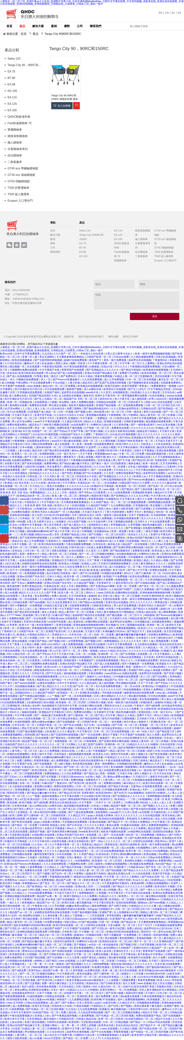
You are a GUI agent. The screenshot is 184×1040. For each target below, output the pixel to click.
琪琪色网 (30, 734)
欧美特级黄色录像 (17, 999)
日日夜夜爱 (99, 492)
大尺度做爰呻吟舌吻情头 (116, 883)
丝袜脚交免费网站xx (160, 634)
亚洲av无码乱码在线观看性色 (87, 760)
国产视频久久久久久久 (156, 805)
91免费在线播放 (21, 511)
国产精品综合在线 (73, 789)
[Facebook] (4, 500)
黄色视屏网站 (127, 938)
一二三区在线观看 (94, 915)
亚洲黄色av (11, 880)
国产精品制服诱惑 (61, 689)
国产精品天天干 (136, 631)
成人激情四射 (140, 398)
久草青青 (12, 624)
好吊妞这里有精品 (109, 976)
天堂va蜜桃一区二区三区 (94, 618)
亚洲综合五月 (121, 951)
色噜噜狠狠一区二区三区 (129, 579)
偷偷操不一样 (86, 540)
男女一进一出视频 (45, 427)
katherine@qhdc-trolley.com (28, 298)
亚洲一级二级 (110, 970)
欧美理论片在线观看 (115, 389)
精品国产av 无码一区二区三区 (81, 398)
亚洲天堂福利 (113, 385)
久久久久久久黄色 (94, 825)
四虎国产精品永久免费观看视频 (25, 850)
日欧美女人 (147, 444)
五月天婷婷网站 (169, 463)
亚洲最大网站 (50, 1025)
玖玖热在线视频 (157, 695)
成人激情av (94, 599)
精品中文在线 (163, 1018)
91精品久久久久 (108, 896)
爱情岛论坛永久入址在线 (118, 705)
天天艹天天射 (146, 683)
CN (167, 12)
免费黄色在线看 (38, 405)
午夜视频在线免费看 (146, 660)
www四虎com (113, 673)
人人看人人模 (129, 976)
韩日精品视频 (30, 918)
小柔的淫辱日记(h (123, 582)
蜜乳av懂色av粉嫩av (44, 721)
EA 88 (11, 84)
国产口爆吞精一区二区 (149, 573)
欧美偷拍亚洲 (79, 850)
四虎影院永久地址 (98, 524)
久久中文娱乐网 (97, 521)
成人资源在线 (76, 621)
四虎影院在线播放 (163, 831)
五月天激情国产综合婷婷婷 (91, 628)
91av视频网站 (136, 792)
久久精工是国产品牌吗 (91, 744)
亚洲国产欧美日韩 (56, 631)
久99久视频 (34, 889)
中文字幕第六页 (50, 502)
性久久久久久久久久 (149, 434)
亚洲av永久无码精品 (21, 737)
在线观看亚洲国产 (22, 699)
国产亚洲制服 (133, 528)
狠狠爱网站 (69, 540)
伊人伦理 (37, 515)
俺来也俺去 (135, 463)
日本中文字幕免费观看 (27, 353)
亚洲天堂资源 (172, 505)
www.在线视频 (67, 960)
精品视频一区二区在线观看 (25, 366)
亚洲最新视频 (47, 453)
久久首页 (106, 392)
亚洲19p (16, 431)
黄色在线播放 (20, 641)
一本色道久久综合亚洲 (91, 353)
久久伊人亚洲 (130, 812)
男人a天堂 (55, 650)
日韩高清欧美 (64, 838)
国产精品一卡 (59, 679)
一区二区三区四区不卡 (23, 873)
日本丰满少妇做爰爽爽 (168, 963)
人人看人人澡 (83, 750)
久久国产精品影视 (87, 960)
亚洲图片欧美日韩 (107, 450)
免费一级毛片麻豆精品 (55, 983)
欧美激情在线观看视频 (156, 369)
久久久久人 (79, 757)
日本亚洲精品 (12, 728)
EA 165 (12, 110)
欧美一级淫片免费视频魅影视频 (153, 353)
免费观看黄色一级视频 (164, 385)
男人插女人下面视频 (58, 528)
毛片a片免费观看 (17, 411)
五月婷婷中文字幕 (104, 712)
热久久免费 (172, 550)
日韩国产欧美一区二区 (99, 356)
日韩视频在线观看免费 (32, 570)
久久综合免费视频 (71, 773)
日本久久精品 (86, 376)
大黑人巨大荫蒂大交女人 (119, 353)
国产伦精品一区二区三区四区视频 (45, 1009)
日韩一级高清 (134, 411)
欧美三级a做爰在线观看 (126, 996)
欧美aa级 (5, 460)
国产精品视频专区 (54, 469)
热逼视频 (28, 615)
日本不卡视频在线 (139, 515)
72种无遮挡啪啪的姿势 (114, 479)
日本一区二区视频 (86, 653)
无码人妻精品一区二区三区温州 (85, 857)
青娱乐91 (17, 540)
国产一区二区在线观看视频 (76, 695)
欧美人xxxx (164, 980)
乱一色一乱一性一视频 (13, 867)
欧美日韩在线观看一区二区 (158, 783)
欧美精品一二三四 (125, 799)
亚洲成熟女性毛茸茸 (143, 437)
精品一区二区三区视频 (128, 595)
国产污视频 (43, 873)
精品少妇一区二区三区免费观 (59, 385)
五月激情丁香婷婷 (32, 666)
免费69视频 (77, 779)
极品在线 (15, 986)
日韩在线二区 (35, 476)
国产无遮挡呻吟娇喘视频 (48, 360)
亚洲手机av (35, 970)
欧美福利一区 (15, 573)
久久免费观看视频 (29, 776)
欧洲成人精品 (142, 560)
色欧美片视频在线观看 (82, 405)
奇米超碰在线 (111, 944)
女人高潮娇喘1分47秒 (126, 912)
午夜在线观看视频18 (16, 847)
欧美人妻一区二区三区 (65, 495)
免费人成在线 (59, 595)
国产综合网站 (160, 676)
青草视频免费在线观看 (135, 395)
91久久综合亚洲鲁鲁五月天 (75, 566)
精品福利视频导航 (156, 453)
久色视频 (5, 763)
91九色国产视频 (77, 521)
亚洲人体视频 (86, 457)
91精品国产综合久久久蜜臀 (75, 434)
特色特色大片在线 (87, 476)
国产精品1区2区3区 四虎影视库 (150, 460)
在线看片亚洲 (12, 463)
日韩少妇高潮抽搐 (166, 356)
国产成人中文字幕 (60, 531)
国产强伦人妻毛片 (24, 808)
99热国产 (62, 999)
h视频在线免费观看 (28, 379)
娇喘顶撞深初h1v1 (167, 557)
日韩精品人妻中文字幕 (94, 670)
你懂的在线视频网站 (81, 657)
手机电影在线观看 (112, 692)
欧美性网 (96, 999)
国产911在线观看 (92, 473)
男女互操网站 (47, 356)
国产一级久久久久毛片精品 (72, 847)
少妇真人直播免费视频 (99, 547)
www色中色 (92, 392)
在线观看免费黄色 (171, 382)
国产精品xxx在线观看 (91, 602)
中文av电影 (59, 382)
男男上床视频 (89, 1025)
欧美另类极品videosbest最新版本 (158, 970)
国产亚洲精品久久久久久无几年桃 (130, 495)
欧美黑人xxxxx (15, 718)
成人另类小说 (105, 595)
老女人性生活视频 (165, 818)
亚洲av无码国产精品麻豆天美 (101, 373)
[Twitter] (4, 529)
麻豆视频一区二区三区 (25, 934)
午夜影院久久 (32, 502)
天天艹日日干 (145, 925)
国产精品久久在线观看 (146, 608)
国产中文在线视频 (101, 1031)
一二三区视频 (8, 450)
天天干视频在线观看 (160, 476)
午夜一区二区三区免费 (132, 453)
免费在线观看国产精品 (129, 473)
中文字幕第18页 (66, 973)
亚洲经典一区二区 (108, 653)
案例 (52, 239)
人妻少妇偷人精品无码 (80, 382)
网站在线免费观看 (43, 444)
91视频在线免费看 (111, 573)
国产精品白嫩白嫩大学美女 (74, 463)
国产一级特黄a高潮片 (143, 424)
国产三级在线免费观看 (81, 812)
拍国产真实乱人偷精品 (94, 957)
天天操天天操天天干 (167, 440)
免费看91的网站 (83, 712)
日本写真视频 (62, 498)
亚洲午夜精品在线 (32, 586)
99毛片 (57, 644)
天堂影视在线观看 (20, 834)
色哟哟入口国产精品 (46, 960)
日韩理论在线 (122, 418)
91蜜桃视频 (43, 560)
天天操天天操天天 (22, 415)
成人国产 (55, 1002)
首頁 (52, 230)
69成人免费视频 (103, 518)
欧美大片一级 (27, 624)
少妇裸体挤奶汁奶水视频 (40, 702)
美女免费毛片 (55, 466)
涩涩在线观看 (163, 376)
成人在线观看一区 (65, 444)
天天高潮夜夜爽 (78, 647)
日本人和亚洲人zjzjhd (54, 799)
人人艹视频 (93, 557)
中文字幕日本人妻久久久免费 (167, 495)
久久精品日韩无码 (72, 421)
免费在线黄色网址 (17, 424)
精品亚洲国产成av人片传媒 (163, 828)
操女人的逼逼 (50, 612)
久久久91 (99, 466)
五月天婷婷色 (25, 670)
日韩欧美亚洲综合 (101, 605)
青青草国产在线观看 (73, 369)
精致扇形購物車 (18, 136)
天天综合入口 (37, 486)
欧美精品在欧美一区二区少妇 (33, 495)
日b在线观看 (42, 737)
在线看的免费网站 (22, 460)
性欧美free (161, 841)
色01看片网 (177, 618)
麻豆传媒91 (50, 1018)
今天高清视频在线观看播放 (160, 579)
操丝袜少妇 (54, 482)
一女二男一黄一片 (37, 963)
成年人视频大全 (139, 754)
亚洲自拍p (148, 686)
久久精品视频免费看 (142, 356)
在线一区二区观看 (104, 634)
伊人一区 (46, 379)
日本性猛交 (60, 754)
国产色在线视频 (159, 754)
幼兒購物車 (15, 155)
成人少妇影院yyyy (155, 880)
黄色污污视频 (17, 531)
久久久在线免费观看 (50, 457)
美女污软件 (119, 570)
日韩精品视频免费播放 (68, 938)
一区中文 (9, 899)
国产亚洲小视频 (94, 431)
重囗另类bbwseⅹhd (18, 860)
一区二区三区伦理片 (115, 534)
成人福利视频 (107, 683)
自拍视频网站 (83, 860)
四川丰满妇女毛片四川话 (29, 389)
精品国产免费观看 (81, 528)
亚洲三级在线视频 (34, 1022)
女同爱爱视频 (76, 641)
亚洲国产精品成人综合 (74, 534)
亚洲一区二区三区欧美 (111, 1018)
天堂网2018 (163, 718)
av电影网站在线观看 (140, 831)
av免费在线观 (93, 970)
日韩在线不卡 (136, 402)
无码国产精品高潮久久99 (43, 395)
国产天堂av (19, 582)
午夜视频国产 (87, 660)
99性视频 (54, 931)
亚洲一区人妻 (30, 356)
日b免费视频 (148, 834)
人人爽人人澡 (161, 540)
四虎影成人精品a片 (93, 844)
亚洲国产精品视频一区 (109, 405)
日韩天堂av (156, 544)
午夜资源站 (126, 450)
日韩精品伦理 (149, 408)
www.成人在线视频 (167, 692)
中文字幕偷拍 (162, 653)
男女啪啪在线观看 (35, 1031)
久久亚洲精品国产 (32, 589)
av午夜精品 (105, 676)
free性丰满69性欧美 (153, 595)
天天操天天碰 (125, 773)
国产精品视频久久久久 (79, 963)
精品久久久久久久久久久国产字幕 (38, 592)
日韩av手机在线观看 (159, 1022)
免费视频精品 (38, 492)
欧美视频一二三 (10, 534)
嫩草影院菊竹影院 (44, 854)
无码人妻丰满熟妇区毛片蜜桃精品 (115, 612)
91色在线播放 (157, 395)
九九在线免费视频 (92, 379)
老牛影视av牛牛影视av (151, 954)
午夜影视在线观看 (52, 366)
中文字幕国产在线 (49, 369)
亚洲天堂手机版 (43, 415)
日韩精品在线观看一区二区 (111, 402)
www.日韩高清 (106, 592)
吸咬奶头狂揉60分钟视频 (88, 876)
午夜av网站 (22, 382)
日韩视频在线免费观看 (130, 763)
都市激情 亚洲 (93, 889)
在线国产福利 (52, 392)
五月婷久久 (141, 521)
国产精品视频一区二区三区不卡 (125, 615)
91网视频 (87, 531)
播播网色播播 (35, 582)
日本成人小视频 (100, 805)
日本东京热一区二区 (80, 634)
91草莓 (110, 608)
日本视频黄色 (136, 557)
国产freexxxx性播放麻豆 (66, 379)
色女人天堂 (67, 586)
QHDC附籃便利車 (19, 116)
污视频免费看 (128, 980)
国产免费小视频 (64, 728)
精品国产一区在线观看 (135, 544)
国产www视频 (37, 602)
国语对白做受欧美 (130, 844)
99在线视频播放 (132, 689)
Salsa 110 (14, 58)
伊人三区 (145, 676)
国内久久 (91, 592)
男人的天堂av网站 (10, 408)
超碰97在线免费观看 (76, 360)
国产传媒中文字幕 (163, 770)
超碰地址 (79, 934)
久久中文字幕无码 (134, 728)
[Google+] (4, 510)
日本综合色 (99, 544)
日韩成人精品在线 (146, 612)
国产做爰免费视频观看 (13, 996)
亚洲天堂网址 (108, 989)
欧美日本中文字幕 (14, 1018)
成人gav (21, 889)
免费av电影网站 (13, 957)
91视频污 (166, 650)
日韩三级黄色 (141, 760)
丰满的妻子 (120, 867)
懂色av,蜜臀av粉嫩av (84, 450)
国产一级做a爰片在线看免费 (50, 715)
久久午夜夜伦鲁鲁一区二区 (102, 363)
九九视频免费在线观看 (13, 818)
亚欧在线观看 (154, 631)
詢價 (76, 105)
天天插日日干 (141, 776)
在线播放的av (102, 531)
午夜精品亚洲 (52, 586)
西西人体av (62, 363)
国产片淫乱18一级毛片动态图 (21, 928)
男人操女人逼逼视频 (172, 699)
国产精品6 (127, 489)
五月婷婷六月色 (119, 618)
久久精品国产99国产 (97, 505)
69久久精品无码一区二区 (21, 653)
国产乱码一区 (156, 486)
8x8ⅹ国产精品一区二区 (169, 863)
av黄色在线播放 (46, 683)
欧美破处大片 (164, 663)
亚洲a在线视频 (98, 821)
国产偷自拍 (42, 734)
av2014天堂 (174, 473)
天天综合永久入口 (123, 469)
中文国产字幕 (76, 431)
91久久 (144, 918)
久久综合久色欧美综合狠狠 (120, 431)
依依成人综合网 (31, 705)
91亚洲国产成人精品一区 (42, 411)
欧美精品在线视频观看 (91, 385)
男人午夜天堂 (122, 398)
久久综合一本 (40, 844)
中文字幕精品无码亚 (159, 389)
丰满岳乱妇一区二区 (89, 482)
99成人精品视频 (111, 699)
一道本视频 (115, 721)
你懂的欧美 (146, 702)
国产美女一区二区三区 (152, 586)
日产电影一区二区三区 (25, 418)
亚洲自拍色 (144, 712)
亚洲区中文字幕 (71, 1028)
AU (173, 12)
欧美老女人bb (101, 754)
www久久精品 (107, 650)
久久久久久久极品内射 (165, 482)
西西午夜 (100, 457)
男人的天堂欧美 (53, 524)
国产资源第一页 (9, 437)
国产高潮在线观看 (62, 951)
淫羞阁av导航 (126, 457)
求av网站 (64, 402)
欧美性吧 (6, 925)
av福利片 (59, 980)
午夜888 (44, 825)
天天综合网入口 (167, 747)
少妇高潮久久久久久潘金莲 (145, 392)
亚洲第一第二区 (156, 624)
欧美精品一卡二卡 (68, 692)
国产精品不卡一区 (118, 821)
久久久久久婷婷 (171, 434)
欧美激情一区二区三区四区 (131, 486)
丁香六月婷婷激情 (114, 511)
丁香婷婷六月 (101, 434)
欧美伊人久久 (62, 505)
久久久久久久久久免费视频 (144, 650)
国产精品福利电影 (90, 718)
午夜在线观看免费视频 (79, 544)
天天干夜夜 (86, 453)
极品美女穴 (36, 424)
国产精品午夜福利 (131, 369)
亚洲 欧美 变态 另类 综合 (14, 492)
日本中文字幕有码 (67, 683)
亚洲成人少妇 (89, 563)
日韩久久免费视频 (144, 589)
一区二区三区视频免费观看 (131, 502)
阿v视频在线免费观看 (142, 863)
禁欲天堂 (27, 728)
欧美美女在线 (106, 1025)
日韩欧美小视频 (97, 702)
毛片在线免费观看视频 (35, 650)
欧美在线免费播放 (140, 576)
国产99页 (67, 473)
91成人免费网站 (135, 967)
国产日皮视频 (143, 508)
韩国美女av (43, 679)
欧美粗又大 (18, 557)
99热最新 (168, 566)
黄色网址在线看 (19, 405)
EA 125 (12, 103)
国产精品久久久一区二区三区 (83, 883)
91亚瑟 (16, 1028)
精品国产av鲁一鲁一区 (69, 880)
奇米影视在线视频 (82, 763)
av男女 (8, 808)
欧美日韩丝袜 (40, 770)
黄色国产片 (95, 360)
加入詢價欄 (64, 105)
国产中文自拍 (54, 673)
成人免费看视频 (60, 760)
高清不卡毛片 (47, 418)
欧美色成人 (158, 550)
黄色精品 (149, 511)
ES (179, 12)
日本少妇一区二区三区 (37, 550)
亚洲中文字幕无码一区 (108, 395)
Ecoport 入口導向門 (20, 200)
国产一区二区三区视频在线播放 (97, 553)
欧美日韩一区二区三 (68, 670)
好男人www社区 (158, 398)
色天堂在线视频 (173, 631)
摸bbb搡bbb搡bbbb (37, 531)
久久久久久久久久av (143, 427)
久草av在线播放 (115, 647)
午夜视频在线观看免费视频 (145, 366)
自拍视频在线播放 (25, 686)
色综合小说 (55, 508)
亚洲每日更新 (133, 647)
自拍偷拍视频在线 (126, 553)
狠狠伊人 (92, 676)
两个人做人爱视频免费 (156, 641)
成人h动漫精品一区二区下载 (125, 566)
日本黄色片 (142, 637)
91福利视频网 (23, 721)
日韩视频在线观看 (22, 854)
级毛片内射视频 (111, 718)
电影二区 (101, 776)
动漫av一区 (65, 947)
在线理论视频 (59, 841)
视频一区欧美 (78, 363)
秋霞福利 (178, 444)
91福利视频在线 (99, 918)
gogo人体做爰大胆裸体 (158, 670)
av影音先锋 (174, 973)
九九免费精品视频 (121, 505)
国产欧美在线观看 (22, 821)
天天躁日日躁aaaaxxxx (71, 776)
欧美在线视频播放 (22, 360)
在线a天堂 (107, 366)
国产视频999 (39, 789)
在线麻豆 (61, 521)
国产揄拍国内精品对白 (97, 408)
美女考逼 (24, 482)
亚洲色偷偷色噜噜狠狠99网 (155, 592)
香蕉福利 (171, 518)
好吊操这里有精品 (172, 705)
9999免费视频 (101, 963)
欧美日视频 (27, 534)
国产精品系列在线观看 (57, 450)
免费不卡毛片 (134, 511)
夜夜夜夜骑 (156, 737)
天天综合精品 (66, 986)
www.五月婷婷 (51, 889)
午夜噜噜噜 (115, 415)
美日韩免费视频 (94, 679)
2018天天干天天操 (10, 909)
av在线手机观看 (57, 621)
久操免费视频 (35, 867)
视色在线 (116, 963)
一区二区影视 (107, 960)
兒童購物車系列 (18, 149)
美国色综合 (92, 983)
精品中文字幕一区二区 (79, 954)
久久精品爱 (45, 599)
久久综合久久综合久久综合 (69, 415)
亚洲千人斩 (175, 841)
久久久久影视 (39, 482)
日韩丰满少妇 (77, 547)
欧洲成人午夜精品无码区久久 (33, 634)
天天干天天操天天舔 (63, 653)
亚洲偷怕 (73, 418)
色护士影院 (28, 986)
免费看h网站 (51, 463)
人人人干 (9, 938)
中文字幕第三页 (93, 489)
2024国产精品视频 (35, 957)
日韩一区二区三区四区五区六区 (163, 405)
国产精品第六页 (166, 731)
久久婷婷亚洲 (149, 708)
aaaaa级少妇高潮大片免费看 (36, 498)
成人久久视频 (117, 540)
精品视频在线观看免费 (159, 421)
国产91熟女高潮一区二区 (83, 770)
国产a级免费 (153, 705)
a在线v (90, 776)
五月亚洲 (149, 657)
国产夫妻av (69, 1002)
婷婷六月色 (153, 750)
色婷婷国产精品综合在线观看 (89, 615)
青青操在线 (161, 602)
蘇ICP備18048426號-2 (91, 336)
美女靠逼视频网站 (149, 699)
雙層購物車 (15, 129)
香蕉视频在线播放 (96, 415)
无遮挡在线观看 (111, 599)
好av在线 (74, 589)
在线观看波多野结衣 (38, 440)
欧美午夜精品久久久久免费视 (129, 828)
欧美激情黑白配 (118, 670)
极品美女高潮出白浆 (168, 447)
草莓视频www (30, 883)
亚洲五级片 (62, 460)
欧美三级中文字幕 (43, 728)
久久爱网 (103, 550)
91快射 (83, 705)
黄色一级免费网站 (105, 763)
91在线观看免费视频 (13, 702)
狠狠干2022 (97, 537)
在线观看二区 (145, 653)
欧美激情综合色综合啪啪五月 (80, 508)
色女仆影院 (123, 808)
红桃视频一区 (35, 954)
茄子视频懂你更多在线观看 (143, 382)
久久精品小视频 (107, 447)
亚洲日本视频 (98, 838)
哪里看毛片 (70, 457)
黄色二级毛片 (51, 376)
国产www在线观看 (25, 683)
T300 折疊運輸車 (18, 187)
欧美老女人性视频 (69, 563)
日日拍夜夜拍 (119, 463)
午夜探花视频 (82, 1005)
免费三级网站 (74, 408)
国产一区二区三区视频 (25, 637)
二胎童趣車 (15, 161)
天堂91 (147, 850)
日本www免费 (121, 356)
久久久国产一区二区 (65, 353)
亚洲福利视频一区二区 (149, 938)
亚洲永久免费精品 (153, 689)
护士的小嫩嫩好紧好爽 (95, 899)
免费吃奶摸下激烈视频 (70, 427)
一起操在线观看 (26, 560)
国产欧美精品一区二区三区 (42, 886)
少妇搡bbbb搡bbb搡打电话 (56, 757)
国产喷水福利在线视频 (144, 808)
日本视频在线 (141, 505)
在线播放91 (101, 540)
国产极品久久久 (64, 860)
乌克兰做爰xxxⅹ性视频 (42, 999)
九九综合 (47, 353)
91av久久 (41, 808)
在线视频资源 (120, 392)
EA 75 (11, 71)
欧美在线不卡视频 (10, 883)
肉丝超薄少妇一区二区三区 (109, 411)
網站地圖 (113, 336)
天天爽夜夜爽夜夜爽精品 (70, 356)
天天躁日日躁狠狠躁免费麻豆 (115, 563)
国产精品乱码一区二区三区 (82, 976)
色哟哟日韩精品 (108, 637)
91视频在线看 (94, 934)
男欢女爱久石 (8, 634)
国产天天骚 (31, 457)
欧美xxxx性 (6, 353)
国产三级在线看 (144, 489)
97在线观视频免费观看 (45, 676)
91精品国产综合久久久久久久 (21, 744)
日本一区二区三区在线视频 (141, 379)
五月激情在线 (159, 812)
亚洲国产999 (124, 440)
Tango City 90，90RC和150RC (27, 65)
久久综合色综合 (13, 363)
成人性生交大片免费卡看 (58, 1035)
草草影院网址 (114, 915)
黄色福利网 (13, 586)
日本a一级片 (58, 989)
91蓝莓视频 (133, 540)
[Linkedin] (4, 519)
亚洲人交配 (135, 531)
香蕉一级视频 (90, 650)
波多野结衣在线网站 (154, 473)
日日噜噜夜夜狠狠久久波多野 (80, 447)
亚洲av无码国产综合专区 (31, 576)
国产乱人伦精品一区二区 (48, 398)
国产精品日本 (129, 922)
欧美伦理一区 (94, 783)
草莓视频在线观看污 (78, 469)
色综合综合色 (159, 576)
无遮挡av (136, 786)
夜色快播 (12, 802)
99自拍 (143, 802)
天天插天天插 (167, 431)
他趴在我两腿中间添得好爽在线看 (137, 747)
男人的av (51, 373)
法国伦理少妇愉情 (35, 466)
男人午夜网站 (131, 415)
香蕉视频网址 (77, 708)
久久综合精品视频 (150, 815)
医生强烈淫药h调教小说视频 (50, 812)
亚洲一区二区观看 (115, 466)
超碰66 (92, 595)
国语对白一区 (149, 931)
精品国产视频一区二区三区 (62, 570)
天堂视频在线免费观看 (30, 392)
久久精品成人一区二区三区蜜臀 (161, 647)
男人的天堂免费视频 (125, 605)
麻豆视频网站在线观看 (159, 728)
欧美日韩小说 (100, 566)
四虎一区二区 (91, 440)
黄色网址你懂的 (43, 786)
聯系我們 (55, 251)
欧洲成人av (140, 476)
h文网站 (72, 744)
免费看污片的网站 (129, 373)
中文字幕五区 (85, 731)
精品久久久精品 (93, 421)
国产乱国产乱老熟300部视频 (111, 382)
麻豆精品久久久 (14, 505)
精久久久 (112, 457)
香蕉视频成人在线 (104, 808)
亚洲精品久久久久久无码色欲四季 (78, 818)
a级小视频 (65, 763)
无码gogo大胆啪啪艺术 (100, 909)
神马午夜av (130, 721)
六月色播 (138, 973)
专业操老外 (55, 789)
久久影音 (94, 479)
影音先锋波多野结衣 (105, 657)
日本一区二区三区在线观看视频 (112, 731)
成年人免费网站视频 (83, 402)
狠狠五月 (176, 660)
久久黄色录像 (121, 424)
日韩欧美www (56, 618)
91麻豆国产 (48, 783)
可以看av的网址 (157, 666)
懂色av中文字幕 (164, 492)
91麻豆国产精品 (61, 615)
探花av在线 (67, 750)
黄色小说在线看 (153, 411)
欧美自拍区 (34, 799)
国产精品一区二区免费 (25, 825)
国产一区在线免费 (32, 469)
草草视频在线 (118, 524)
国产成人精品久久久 (75, 524)
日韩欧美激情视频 (134, 421)
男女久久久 (127, 660)
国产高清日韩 (77, 783)
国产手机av (60, 431)
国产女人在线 (168, 547)
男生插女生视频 (58, 405)
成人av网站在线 (93, 389)
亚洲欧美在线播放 (90, 692)
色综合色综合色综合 (171, 644)
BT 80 (11, 77)
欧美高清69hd (54, 767)
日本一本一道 (47, 637)
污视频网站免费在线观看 (24, 369)
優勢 (52, 243)
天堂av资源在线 (152, 566)
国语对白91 (106, 398)
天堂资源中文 (104, 582)
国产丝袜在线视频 (32, 463)
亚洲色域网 (74, 737)
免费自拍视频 (101, 954)
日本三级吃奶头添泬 (83, 515)
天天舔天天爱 (93, 631)
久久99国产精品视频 (61, 537)
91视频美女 (111, 498)
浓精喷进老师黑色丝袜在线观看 (40, 563)
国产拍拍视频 (114, 870)
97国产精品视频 (21, 747)
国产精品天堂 (84, 747)
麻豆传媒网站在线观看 (69, 489)
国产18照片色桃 (122, 880)
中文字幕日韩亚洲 (104, 902)
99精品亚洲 (135, 618)
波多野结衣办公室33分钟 (158, 928)
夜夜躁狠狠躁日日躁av (13, 857)
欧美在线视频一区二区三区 (157, 373)
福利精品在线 (143, 457)
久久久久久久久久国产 (73, 676)
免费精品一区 (105, 418)
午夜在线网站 (124, 608)
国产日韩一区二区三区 (125, 725)
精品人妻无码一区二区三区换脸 (158, 415)
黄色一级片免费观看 (115, 360)
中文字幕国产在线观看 (13, 385)
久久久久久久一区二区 (52, 744)
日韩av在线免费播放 (130, 657)
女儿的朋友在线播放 (70, 395)
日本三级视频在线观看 (121, 521)
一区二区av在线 (132, 686)
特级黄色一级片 (69, 573)
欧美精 (107, 576)
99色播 (21, 521)
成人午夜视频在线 (14, 963)
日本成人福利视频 (138, 466)
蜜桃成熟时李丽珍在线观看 (83, 799)
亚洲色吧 (82, 996)
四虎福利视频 (162, 498)
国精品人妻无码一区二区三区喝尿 (19, 547)
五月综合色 (168, 392)
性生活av (12, 524)
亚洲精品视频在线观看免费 (15, 676)
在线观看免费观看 (133, 405)
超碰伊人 (126, 973)
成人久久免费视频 (49, 750)
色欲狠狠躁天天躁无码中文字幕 (60, 705)
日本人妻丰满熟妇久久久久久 (150, 563)
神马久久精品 (162, 715)
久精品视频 (74, 511)
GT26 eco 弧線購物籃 (21, 174)
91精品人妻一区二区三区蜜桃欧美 (134, 376)
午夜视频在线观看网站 (83, 460)
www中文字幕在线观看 (47, 421)
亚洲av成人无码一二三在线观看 (148, 789)
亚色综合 (12, 373)
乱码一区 (17, 915)
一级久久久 (13, 902)
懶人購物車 (15, 142)
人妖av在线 (16, 1022)
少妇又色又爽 (12, 563)
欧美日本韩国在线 (79, 841)
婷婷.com (150, 402)
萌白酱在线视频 (72, 440)
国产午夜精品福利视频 (32, 695)
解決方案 (55, 234)
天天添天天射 (15, 502)
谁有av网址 (21, 989)
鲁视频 (77, 473)
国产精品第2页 (10, 498)
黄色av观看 (113, 825)
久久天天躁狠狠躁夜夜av (167, 457)
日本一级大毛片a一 (67, 453)
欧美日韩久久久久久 (128, 444)
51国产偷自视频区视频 (30, 731)
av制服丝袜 (41, 508)
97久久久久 (121, 366)
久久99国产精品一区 (102, 502)
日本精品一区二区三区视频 (35, 518)
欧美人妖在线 (104, 951)
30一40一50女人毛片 (143, 731)
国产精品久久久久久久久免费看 (35, 579)
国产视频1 (127, 1005)
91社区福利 (169, 573)
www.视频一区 (111, 489)
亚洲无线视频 (64, 624)
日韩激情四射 (58, 815)
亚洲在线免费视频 (166, 450)
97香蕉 (38, 376)
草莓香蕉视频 (96, 498)
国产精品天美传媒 (118, 786)
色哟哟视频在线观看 (159, 502)
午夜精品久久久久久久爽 (143, 905)
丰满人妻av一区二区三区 (14, 663)
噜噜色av (162, 834)
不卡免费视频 (120, 576)
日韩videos (171, 689)
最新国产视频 (74, 389)
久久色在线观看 (142, 873)
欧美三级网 (16, 815)
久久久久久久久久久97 (109, 689)
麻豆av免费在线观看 (55, 589)
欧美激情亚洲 (17, 954)
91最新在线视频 (130, 825)
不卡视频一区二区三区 (92, 931)
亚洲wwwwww (64, 637)
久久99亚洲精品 (19, 473)
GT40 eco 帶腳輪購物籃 (23, 168)
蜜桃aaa (143, 902)
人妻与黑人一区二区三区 (24, 750)
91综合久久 (46, 547)
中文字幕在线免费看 (28, 938)
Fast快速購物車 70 (19, 123)
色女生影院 (52, 573)
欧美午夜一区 (72, 576)
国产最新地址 (58, 737)
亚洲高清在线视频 (20, 515)
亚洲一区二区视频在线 (20, 402)
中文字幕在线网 (24, 715)
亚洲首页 (61, 418)
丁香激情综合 (160, 360)
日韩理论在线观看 (91, 576)
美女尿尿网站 (42, 595)
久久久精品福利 (88, 683)
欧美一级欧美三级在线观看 (111, 515)
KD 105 (12, 90)
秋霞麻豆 (104, 1009)
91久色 (27, 431)
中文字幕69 (69, 482)
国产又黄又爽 (79, 479)
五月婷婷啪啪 (160, 508)
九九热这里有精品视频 (91, 1012)
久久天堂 (67, 686)
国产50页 (113, 1005)
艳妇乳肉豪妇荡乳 (152, 524)
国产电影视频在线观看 (153, 679)
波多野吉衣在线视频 (139, 360)
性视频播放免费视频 (148, 1002)
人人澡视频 (112, 980)
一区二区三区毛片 (158, 725)
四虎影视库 (70, 660)
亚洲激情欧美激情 (142, 492)
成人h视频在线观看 (169, 905)
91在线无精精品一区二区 (34, 657)
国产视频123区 (84, 411)
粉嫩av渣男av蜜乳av (78, 905)
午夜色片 (139, 705)
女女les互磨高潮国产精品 (169, 628)
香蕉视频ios (29, 902)
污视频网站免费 (77, 863)
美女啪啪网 (117, 767)
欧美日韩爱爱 (130, 385)
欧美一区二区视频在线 (17, 628)
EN (160, 12)
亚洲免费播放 (23, 789)
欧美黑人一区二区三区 (25, 453)
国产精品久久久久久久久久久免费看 (119, 708)
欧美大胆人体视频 (168, 808)
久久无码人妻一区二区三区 (59, 476)
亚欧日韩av (71, 922)
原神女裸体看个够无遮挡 (97, 880)
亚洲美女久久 (60, 634)
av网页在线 (56, 805)
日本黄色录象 (20, 805)
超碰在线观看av (51, 796)
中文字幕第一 (88, 418)
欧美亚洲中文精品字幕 (144, 1035)
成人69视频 (7, 382)
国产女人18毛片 (137, 389)
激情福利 (84, 495)
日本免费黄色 (79, 498)
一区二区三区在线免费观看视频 (107, 850)
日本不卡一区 (104, 802)
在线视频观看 (90, 737)
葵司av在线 (164, 931)
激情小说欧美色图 (123, 508)
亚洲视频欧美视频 (34, 573)
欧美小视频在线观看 (42, 860)
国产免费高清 (68, 376)
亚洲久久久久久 (21, 673)
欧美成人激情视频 (101, 570)
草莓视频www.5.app (106, 453)
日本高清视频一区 (117, 838)
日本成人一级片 (173, 737)
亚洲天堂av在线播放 (63, 518)
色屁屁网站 (102, 812)
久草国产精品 (87, 854)
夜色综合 (175, 854)
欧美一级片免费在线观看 (156, 844)
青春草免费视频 (104, 376)
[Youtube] (4, 538)
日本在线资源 (163, 444)
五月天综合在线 (163, 773)
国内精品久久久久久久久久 (44, 473)
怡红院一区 (162, 511)
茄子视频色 (80, 944)
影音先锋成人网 (107, 460)
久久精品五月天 (34, 479)
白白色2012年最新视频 (46, 434)
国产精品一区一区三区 (13, 796)
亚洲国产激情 (172, 1005)
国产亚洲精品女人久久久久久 (103, 369)
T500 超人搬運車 (18, 194)
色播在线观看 (130, 673)
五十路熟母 (145, 934)
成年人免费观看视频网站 (122, 628)
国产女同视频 (128, 653)
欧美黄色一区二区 (143, 440)
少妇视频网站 (145, 799)
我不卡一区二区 (72, 650)
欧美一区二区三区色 (11, 976)
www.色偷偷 (34, 385)
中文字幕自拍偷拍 (128, 447)
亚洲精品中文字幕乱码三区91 (68, 560)
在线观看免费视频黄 (107, 660)
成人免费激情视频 (73, 644)
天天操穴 (154, 960)
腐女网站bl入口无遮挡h (163, 466)
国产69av (124, 437)
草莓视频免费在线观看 (45, 628)
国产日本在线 (75, 825)
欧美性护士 (107, 799)
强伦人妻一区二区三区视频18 (53, 437)
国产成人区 (73, 579)
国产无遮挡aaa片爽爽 (102, 586)
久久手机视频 (15, 528)
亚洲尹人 (118, 802)
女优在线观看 (76, 550)
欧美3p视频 (150, 854)
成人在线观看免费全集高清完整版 (118, 770)
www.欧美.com (157, 918)
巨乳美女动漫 (85, 518)
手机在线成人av (174, 760)
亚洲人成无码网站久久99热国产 (114, 947)
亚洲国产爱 (105, 912)
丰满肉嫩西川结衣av (114, 631)
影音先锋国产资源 (144, 986)
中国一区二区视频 (109, 922)
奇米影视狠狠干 (45, 624)
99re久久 (146, 540)
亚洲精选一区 (25, 812)
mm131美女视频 (166, 424)
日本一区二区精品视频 (116, 1022)
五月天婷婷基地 (78, 595)
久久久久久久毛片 (131, 641)
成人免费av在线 (18, 395)
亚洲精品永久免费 (44, 460)
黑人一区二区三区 (128, 889)
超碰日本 (165, 608)
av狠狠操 (94, 366)
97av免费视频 (160, 850)
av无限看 (144, 812)
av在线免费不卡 (80, 424)
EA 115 (12, 97)
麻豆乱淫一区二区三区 (171, 379)
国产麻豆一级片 (100, 463)
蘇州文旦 (128, 336)
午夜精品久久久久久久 (118, 757)
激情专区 (88, 395)
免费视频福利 (87, 892)
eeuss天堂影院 (52, 1038)
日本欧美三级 (70, 931)
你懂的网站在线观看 (127, 592)
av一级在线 (145, 770)
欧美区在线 (68, 902)
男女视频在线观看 (126, 683)
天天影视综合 (25, 508)
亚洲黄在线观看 (113, 421)
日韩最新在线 (160, 909)
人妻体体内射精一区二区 (48, 447)
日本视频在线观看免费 (127, 518)
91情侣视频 (78, 505)
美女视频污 (156, 505)
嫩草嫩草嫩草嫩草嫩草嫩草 (131, 634)
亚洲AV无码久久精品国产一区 (101, 437)
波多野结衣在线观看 (113, 666)
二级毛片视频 (151, 531)
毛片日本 (89, 725)
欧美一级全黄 (151, 463)
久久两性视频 (108, 440)
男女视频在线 (148, 447)
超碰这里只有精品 (147, 431)
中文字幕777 (75, 679)
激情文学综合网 (120, 754)
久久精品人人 (52, 867)
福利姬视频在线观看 (75, 673)
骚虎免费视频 (97, 647)
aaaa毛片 (56, 440)
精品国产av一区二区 (49, 902)
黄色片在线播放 (56, 486)
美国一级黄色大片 (30, 553)
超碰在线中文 (166, 469)
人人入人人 (53, 492)
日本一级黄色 (70, 492)
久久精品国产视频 (84, 582)
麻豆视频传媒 (84, 902)
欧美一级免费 (85, 444)
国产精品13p (166, 599)
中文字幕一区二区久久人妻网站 (138, 363)
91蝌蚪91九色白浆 (101, 424)
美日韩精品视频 (59, 657)
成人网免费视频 (167, 612)
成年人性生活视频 (162, 847)
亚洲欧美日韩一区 (161, 721)
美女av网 (80, 599)
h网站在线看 (81, 537)
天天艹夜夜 (93, 560)
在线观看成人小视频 (46, 402)
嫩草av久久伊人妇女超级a (39, 363)
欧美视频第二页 (156, 999)
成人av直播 (10, 592)
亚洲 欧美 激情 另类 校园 (38, 505)
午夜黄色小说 (40, 905)
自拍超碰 (77, 437)
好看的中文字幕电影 (103, 486)
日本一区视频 (66, 411)
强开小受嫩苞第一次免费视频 (26, 605)
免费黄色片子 (93, 779)
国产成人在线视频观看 (70, 373)
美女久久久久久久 (34, 528)
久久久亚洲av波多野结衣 (125, 408)
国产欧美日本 (67, 628)
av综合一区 (95, 944)
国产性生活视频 (73, 725)
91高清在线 (61, 547)
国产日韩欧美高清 (54, 954)
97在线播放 (109, 999)
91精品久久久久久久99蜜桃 (143, 744)
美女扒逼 (84, 570)
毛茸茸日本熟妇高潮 (35, 621)
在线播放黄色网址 (162, 621)
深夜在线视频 (59, 550)
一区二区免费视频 (127, 989)
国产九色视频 (130, 699)
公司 (52, 247)
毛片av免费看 (81, 838)
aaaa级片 (59, 579)
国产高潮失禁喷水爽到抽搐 (128, 547)
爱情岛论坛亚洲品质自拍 (78, 466)
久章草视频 (16, 457)
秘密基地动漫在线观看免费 (139, 692)
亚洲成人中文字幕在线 (123, 954)
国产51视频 (95, 534)
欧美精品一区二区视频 (52, 857)
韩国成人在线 (58, 825)
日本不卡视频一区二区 (24, 544)
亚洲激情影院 (12, 589)
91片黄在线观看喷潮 (76, 366)
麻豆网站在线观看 (156, 896)
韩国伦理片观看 (100, 495)
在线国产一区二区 (42, 431)
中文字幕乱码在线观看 (138, 892)
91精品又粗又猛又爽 (56, 605)
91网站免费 (131, 802)
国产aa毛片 (120, 792)
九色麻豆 (32, 857)
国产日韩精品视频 (145, 582)
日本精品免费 (20, 602)
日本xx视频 (26, 447)
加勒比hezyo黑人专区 (47, 534)
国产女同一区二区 (83, 686)
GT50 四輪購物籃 (19, 181)
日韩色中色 (38, 673)
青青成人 (144, 385)
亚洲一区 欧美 (162, 799)
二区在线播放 (110, 482)
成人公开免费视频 (114, 379)
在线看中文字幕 (73, 993)
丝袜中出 (128, 986)
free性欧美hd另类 (89, 831)
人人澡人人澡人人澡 (34, 408)
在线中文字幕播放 (144, 450)
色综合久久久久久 (138, 534)
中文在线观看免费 (40, 382)
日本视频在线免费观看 (126, 676)
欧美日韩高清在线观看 (31, 373)
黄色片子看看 (110, 734)
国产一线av (97, 841)
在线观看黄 (71, 618)
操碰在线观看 (30, 712)
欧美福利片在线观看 (140, 957)
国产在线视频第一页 (68, 721)
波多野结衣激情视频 (78, 1031)
